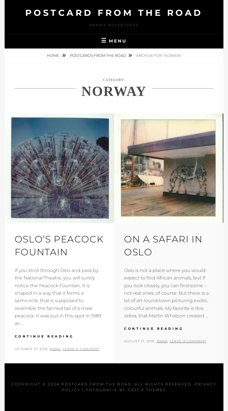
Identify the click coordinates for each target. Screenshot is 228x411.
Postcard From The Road (114, 12)
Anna (55, 349)
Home (53, 55)
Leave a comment (81, 349)
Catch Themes (147, 390)
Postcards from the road (98, 55)
